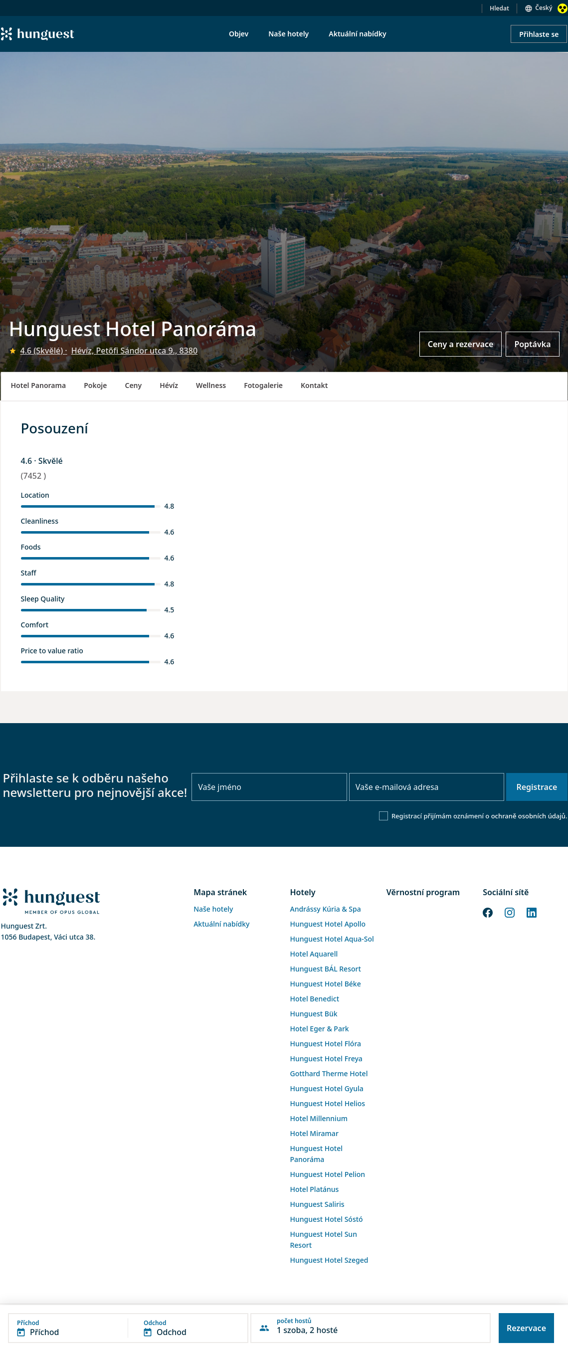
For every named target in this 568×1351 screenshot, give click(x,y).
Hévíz (169, 385)
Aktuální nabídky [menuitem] (357, 33)
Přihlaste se (539, 34)
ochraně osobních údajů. (529, 815)
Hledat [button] (499, 8)
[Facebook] (488, 912)
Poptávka (532, 344)
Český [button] (543, 7)
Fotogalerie (263, 385)
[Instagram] (510, 912)
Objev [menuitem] (238, 33)
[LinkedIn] (532, 912)
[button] (128, 1328)
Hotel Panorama (38, 385)
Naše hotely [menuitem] (288, 33)
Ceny (133, 385)
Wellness (211, 385)
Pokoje (95, 385)
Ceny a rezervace (461, 344)
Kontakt (314, 385)
